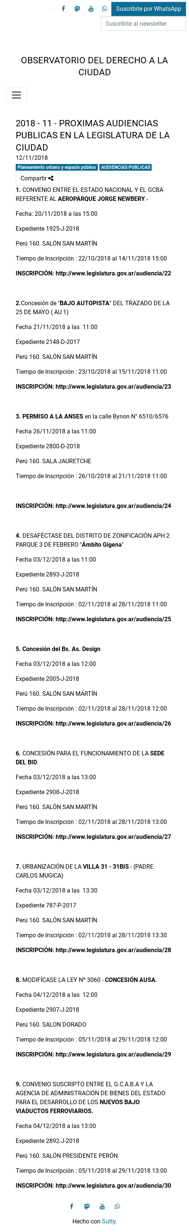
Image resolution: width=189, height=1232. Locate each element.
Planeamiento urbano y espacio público (57, 167)
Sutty (108, 1221)
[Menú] (16, 95)
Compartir (37, 178)
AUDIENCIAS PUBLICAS (125, 167)
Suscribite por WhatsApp (148, 8)
